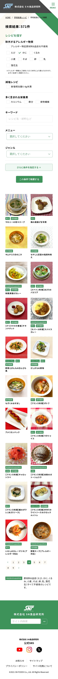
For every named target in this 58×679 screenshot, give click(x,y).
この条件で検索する (29, 179)
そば (25, 59)
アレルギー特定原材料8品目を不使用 (29, 46)
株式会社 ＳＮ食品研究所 (21, 7)
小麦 (13, 59)
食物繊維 (44, 101)
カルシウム (16, 101)
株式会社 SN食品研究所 (29, 611)
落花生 (14, 65)
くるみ (37, 52)
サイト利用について (42, 666)
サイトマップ (36, 660)
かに (24, 52)
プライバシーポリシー (16, 666)
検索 (44, 621)
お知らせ (19, 660)
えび (13, 52)
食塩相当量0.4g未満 (21, 86)
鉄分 (31, 101)
